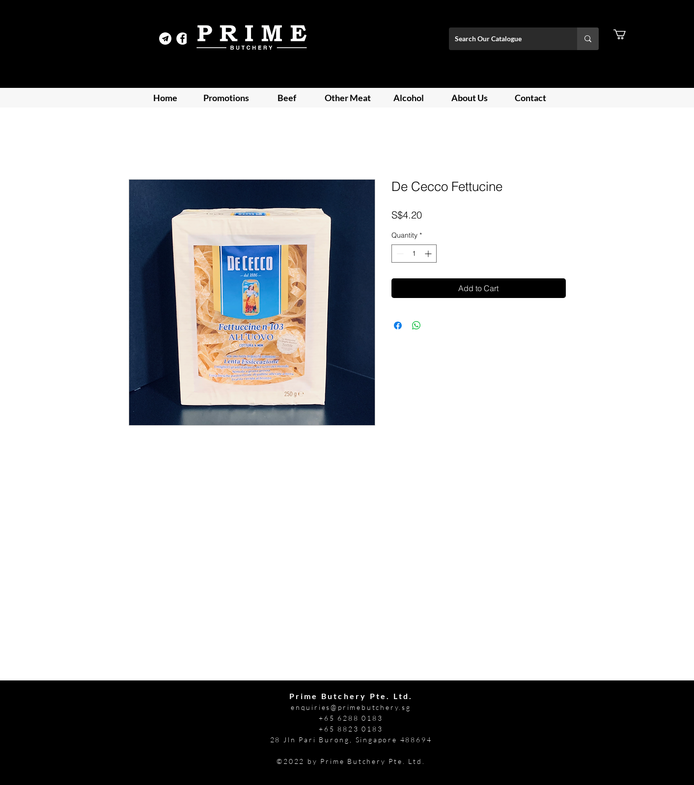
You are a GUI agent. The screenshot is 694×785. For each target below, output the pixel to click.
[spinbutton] (414, 253)
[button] (625, 34)
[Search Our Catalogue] (505, 38)
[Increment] (429, 253)
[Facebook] (182, 38)
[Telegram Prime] (165, 38)
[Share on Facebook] (398, 325)
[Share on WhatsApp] (416, 325)
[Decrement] (399, 253)
